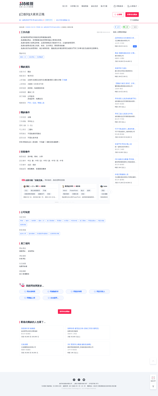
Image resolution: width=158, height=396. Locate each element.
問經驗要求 (54, 291)
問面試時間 (77, 291)
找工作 (64, 6)
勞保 (21, 220)
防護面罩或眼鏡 (42, 233)
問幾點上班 (31, 298)
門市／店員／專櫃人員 (36, 103)
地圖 (65, 80)
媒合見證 (94, 6)
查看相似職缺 (132, 14)
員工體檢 (83, 220)
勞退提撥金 (92, 220)
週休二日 (23, 57)
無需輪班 (40, 57)
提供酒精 (32, 233)
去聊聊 (119, 14)
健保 (27, 220)
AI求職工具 (74, 6)
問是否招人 (101, 291)
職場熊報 (85, 6)
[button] (110, 192)
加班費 (33, 220)
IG (74, 380)
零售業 (38, 27)
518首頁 (28, 27)
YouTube (84, 380)
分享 (117, 27)
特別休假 (74, 220)
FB (79, 380)
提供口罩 (23, 233)
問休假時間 (31, 291)
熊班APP (153, 381)
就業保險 (23, 224)
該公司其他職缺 (63, 20)
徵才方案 (104, 6)
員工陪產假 (50, 220)
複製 (134, 27)
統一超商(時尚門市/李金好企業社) (50, 27)
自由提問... (54, 298)
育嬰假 (59, 220)
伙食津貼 (32, 57)
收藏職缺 (135, 20)
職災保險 (101, 220)
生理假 (66, 220)
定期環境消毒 (54, 233)
